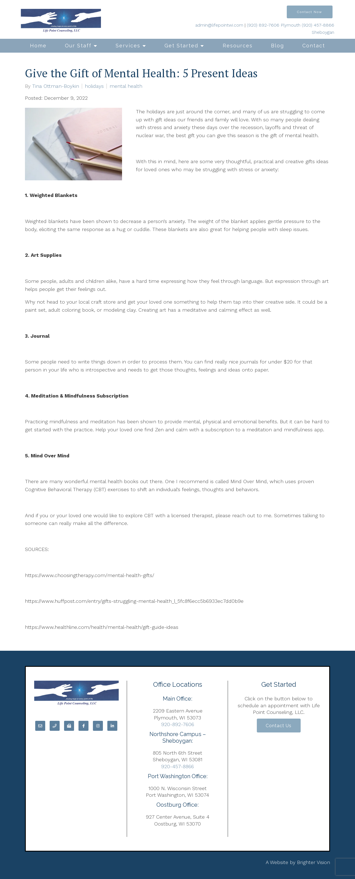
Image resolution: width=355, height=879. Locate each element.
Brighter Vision (313, 862)
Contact (313, 45)
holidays (94, 86)
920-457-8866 (177, 766)
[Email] (40, 726)
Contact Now (309, 12)
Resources (238, 45)
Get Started (181, 45)
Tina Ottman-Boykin (55, 86)
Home (38, 45)
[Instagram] (98, 726)
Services (128, 45)
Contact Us (278, 726)
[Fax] (69, 726)
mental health (126, 86)
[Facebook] (83, 726)
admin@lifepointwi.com (219, 25)
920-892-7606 (177, 724)
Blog (277, 45)
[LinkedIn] (112, 726)
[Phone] (55, 726)
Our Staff (78, 45)
